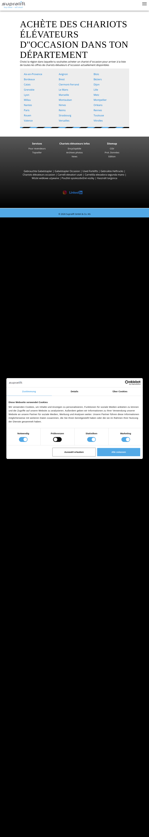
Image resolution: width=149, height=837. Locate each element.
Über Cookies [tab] (120, 391)
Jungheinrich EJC (33, 365)
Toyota (22, 549)
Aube (21, 494)
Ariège (21, 490)
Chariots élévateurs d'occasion (23, 219)
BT (19, 532)
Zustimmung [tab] (29, 391)
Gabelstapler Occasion (67, 171)
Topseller (37, 152)
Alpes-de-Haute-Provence (32, 476)
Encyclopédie (74, 148)
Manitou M (30, 278)
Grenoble (30, 89)
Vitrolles (99, 120)
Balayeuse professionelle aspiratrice (38, 734)
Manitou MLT (31, 299)
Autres (22, 692)
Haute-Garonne (27, 626)
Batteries (23, 716)
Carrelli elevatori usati (70, 174)
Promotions (18, 591)
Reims (63, 110)
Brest (62, 79)
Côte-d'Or (23, 615)
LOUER (10, 814)
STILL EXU (29, 340)
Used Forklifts (90, 171)
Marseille (64, 95)
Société (16, 793)
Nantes (28, 105)
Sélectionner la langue (18, 833)
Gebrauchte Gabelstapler (38, 171)
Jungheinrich (25, 542)
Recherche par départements (28, 462)
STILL (21, 546)
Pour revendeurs (36, 148)
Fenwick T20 (31, 351)
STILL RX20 (30, 236)
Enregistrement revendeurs (27, 826)
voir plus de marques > (31, 553)
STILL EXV (29, 368)
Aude (21, 497)
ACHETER (11, 810)
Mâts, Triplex (25, 706)
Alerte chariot (19, 765)
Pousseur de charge (29, 681)
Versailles (65, 120)
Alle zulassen (118, 452)
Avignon (64, 74)
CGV (112, 148)
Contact (16, 796)
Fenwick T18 (31, 354)
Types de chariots (22, 587)
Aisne (21, 469)
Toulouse (99, 115)
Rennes (98, 110)
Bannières (17, 803)
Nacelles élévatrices (23, 744)
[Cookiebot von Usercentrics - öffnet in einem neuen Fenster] (127, 382)
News (74, 156)
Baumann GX (31, 320)
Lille (96, 89)
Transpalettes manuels (31, 577)
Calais (28, 84)
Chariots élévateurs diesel (32, 560)
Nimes (63, 105)
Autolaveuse (25, 737)
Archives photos (74, 152)
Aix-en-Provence (34, 74)
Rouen (28, 115)
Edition (112, 156)
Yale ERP (29, 243)
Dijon (97, 84)
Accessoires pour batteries (33, 723)
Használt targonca (107, 178)
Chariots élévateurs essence (34, 570)
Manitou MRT (31, 295)
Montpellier (101, 100)
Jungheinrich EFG (33, 233)
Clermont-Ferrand (69, 84)
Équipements (19, 678)
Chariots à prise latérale (31, 313)
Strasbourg (65, 115)
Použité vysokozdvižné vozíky (78, 178)
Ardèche (23, 483)
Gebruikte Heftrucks (111, 171)
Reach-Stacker (26, 309)
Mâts (15, 695)
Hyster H (29, 264)
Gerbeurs (23, 361)
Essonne (23, 619)
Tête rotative (25, 685)
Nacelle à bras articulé (30, 747)
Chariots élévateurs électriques (35, 563)
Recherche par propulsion (26, 556)
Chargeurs (24, 720)
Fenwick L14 (31, 372)
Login (15, 821)
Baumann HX (31, 323)
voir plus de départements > (34, 500)
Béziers (98, 79)
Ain (20, 466)
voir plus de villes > (29, 525)
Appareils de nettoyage (25, 727)
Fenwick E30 (31, 257)
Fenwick (22, 535)
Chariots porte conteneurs (33, 306)
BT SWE (28, 375)
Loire (21, 640)
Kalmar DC (30, 268)
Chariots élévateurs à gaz (32, 567)
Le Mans (64, 89)
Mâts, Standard (26, 699)
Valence (29, 120)
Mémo (9, 830)
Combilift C (30, 316)
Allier (21, 473)
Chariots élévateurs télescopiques (37, 288)
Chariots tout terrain (29, 274)
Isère (21, 636)
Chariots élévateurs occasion (39, 174)
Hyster (22, 539)
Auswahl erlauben (74, 452)
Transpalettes (25, 337)
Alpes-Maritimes (27, 480)
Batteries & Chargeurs (24, 713)
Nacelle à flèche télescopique (34, 754)
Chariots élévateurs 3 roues (33, 226)
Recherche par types (23, 222)
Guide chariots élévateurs (20, 817)
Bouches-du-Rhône (29, 612)
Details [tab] (74, 391)
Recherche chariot (22, 581)
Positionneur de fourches (32, 688)
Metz (97, 95)
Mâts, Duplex (25, 702)
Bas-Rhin (23, 608)
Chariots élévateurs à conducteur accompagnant (45, 334)
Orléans (99, 105)
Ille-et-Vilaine (25, 633)
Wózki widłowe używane (45, 178)
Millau (28, 100)
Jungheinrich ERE (33, 347)
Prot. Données (112, 152)
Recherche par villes (23, 504)
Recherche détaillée (23, 584)
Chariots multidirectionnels (33, 330)
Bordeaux (30, 79)
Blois (97, 74)
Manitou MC (31, 281)
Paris (27, 110)
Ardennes (23, 487)
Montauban (66, 100)
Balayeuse (24, 730)
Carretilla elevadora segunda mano (104, 174)
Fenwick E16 (31, 229)
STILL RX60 (30, 254)
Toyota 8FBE (31, 240)
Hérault (22, 629)
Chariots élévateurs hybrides (34, 574)
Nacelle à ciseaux (27, 751)
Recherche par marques (25, 528)
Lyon (27, 95)
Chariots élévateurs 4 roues (33, 250)
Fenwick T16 (31, 344)
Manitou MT (31, 292)
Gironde (22, 622)
